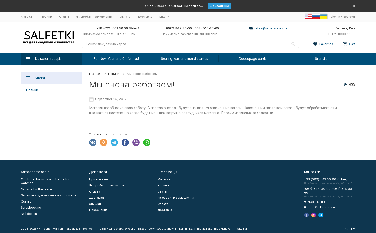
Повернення (98, 210)
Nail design (29, 214)
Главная (95, 74)
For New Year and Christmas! (116, 59)
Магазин (27, 16)
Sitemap (242, 228)
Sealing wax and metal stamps (184, 59)
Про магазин (99, 179)
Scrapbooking (31, 207)
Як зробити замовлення (94, 16)
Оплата (125, 16)
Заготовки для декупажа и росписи (48, 195)
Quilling (26, 201)
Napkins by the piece (36, 189)
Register (349, 16)
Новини (46, 16)
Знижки (95, 204)
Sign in (335, 16)
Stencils (321, 59)
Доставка (145, 16)
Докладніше (219, 6)
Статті (64, 16)
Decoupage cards (253, 59)
